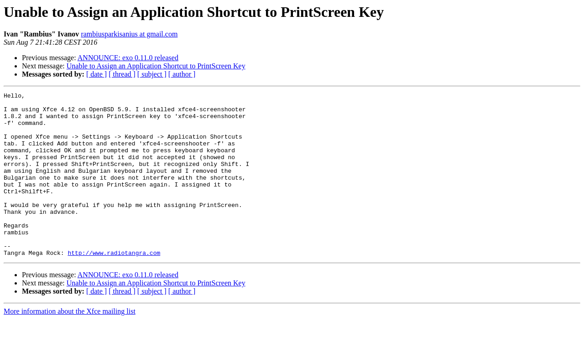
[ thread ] (122, 74)
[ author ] (182, 74)
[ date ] (96, 74)
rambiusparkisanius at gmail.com (129, 34)
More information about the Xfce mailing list (70, 344)
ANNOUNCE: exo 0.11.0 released (128, 58)
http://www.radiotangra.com (114, 285)
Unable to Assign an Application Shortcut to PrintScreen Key (156, 66)
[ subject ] (152, 74)
